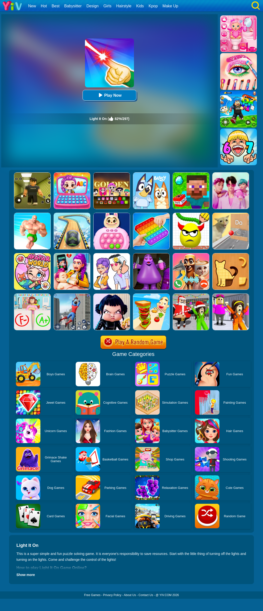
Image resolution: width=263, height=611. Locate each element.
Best (56, 6)
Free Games (92, 595)
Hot (44, 6)
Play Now (109, 95)
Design (92, 6)
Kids (140, 6)
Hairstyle (124, 6)
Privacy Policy (112, 595)
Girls (107, 6)
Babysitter (73, 6)
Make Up (170, 6)
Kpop (153, 6)
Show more (25, 575)
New (32, 6)
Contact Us (146, 595)
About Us (130, 595)
